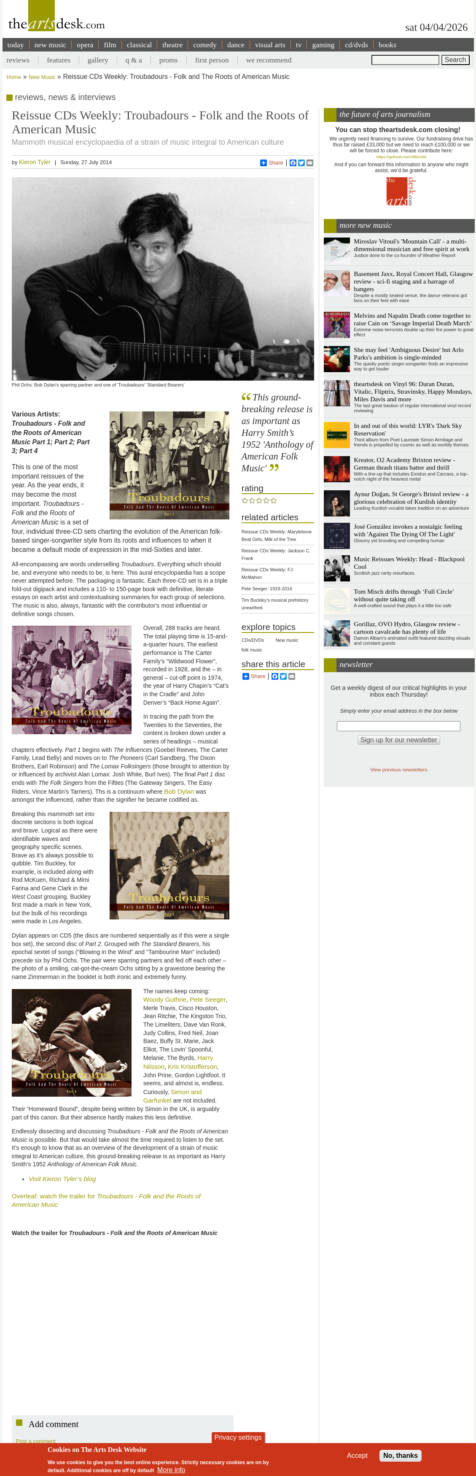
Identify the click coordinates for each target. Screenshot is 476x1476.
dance (236, 45)
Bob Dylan (179, 791)
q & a (134, 60)
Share (271, 162)
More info (171, 1469)
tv (299, 45)
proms (168, 60)
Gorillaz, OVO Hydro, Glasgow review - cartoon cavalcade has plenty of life (407, 627)
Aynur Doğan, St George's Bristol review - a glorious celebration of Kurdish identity (411, 497)
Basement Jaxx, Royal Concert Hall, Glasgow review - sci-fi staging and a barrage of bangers (413, 281)
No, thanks (400, 1455)
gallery (98, 60)
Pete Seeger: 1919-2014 (267, 588)
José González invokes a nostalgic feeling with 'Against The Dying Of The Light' (408, 530)
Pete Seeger (208, 999)
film (110, 45)
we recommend (269, 60)
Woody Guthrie (164, 999)
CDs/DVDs (253, 640)
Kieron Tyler (35, 162)
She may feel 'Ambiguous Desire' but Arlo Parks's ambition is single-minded (408, 353)
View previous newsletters (398, 769)
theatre (172, 45)
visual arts (270, 45)
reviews (18, 60)
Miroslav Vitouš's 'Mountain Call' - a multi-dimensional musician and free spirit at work (411, 245)
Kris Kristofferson (192, 1066)
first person (212, 60)
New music (287, 640)
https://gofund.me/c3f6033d (401, 156)
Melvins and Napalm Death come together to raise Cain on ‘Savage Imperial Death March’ (413, 319)
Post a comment (36, 1441)
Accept (357, 1455)
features (58, 60)
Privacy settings (237, 1437)
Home (14, 77)
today (16, 45)
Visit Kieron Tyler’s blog (62, 1178)
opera (85, 45)
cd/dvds (356, 45)
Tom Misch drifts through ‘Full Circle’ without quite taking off (404, 595)
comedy (205, 45)
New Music (42, 77)
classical (139, 45)
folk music (252, 649)
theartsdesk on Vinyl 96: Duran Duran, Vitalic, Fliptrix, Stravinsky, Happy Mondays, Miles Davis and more (413, 391)
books (387, 45)
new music (51, 45)
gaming (323, 45)
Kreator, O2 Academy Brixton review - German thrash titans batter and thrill (404, 463)
